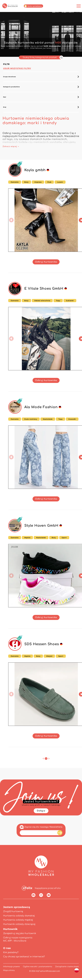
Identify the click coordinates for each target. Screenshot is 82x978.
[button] (11, 220)
